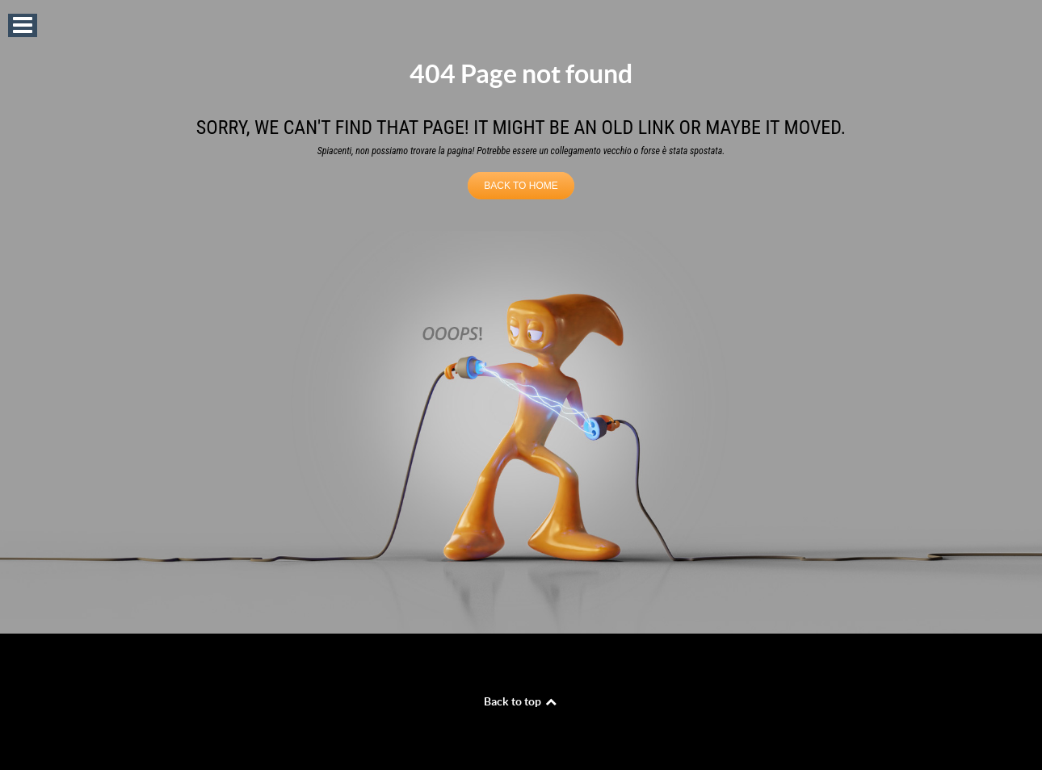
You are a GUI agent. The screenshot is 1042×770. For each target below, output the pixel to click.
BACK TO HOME (521, 185)
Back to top (521, 701)
